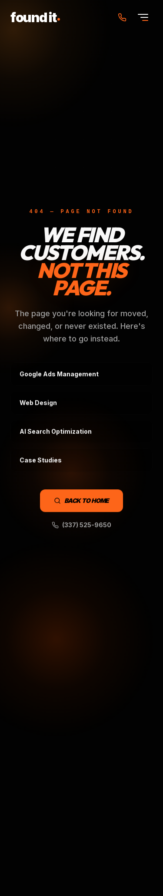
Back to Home (81, 501)
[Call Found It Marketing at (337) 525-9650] (122, 17)
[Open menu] (143, 17)
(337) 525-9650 (81, 525)
